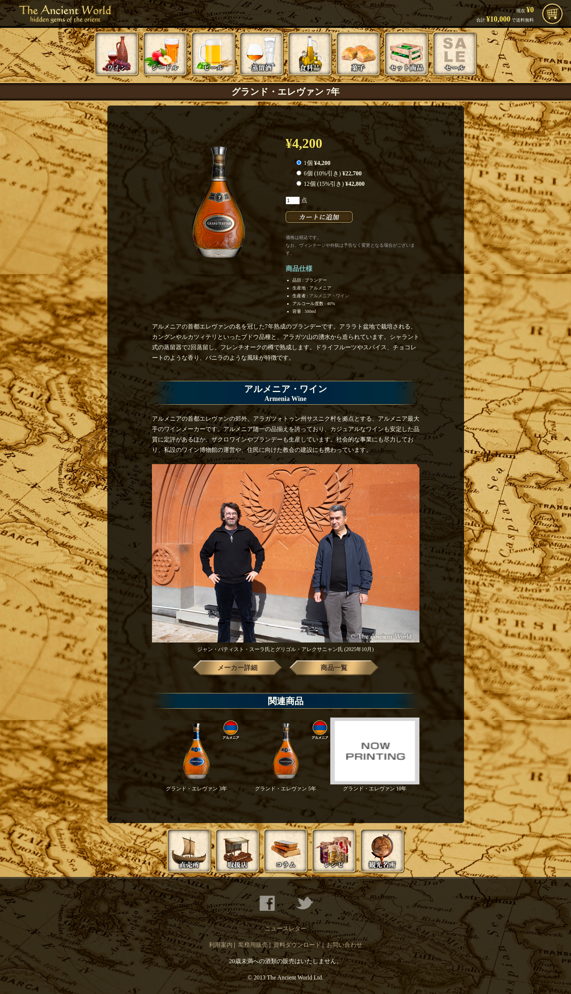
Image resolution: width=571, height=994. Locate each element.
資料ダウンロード (297, 945)
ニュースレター (285, 928)
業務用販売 (253, 945)
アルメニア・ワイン (329, 295)
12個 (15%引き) (330, 184)
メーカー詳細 (237, 667)
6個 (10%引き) (329, 173)
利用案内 (221, 945)
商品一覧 (334, 667)
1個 (313, 163)
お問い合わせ (344, 945)
